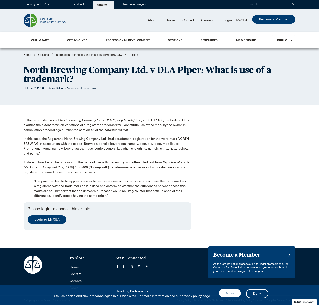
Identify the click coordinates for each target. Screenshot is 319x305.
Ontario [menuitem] (103, 5)
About (154, 20)
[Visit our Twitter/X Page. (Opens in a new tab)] (134, 265)
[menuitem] (44, 40)
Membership (246, 40)
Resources (209, 40)
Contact (188, 20)
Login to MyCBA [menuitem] (235, 20)
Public (282, 40)
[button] (292, 4)
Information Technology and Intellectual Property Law (88, 55)
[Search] (267, 4)
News (171, 20)
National (78, 4)
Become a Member (274, 19)
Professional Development (128, 40)
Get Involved (77, 40)
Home (27, 55)
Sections (175, 40)
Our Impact (40, 40)
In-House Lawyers (134, 4)
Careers (208, 20)
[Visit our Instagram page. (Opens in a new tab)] (141, 265)
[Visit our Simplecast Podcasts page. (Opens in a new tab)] (146, 265)
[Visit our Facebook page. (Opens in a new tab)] (119, 265)
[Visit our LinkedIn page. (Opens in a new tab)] (126, 265)
